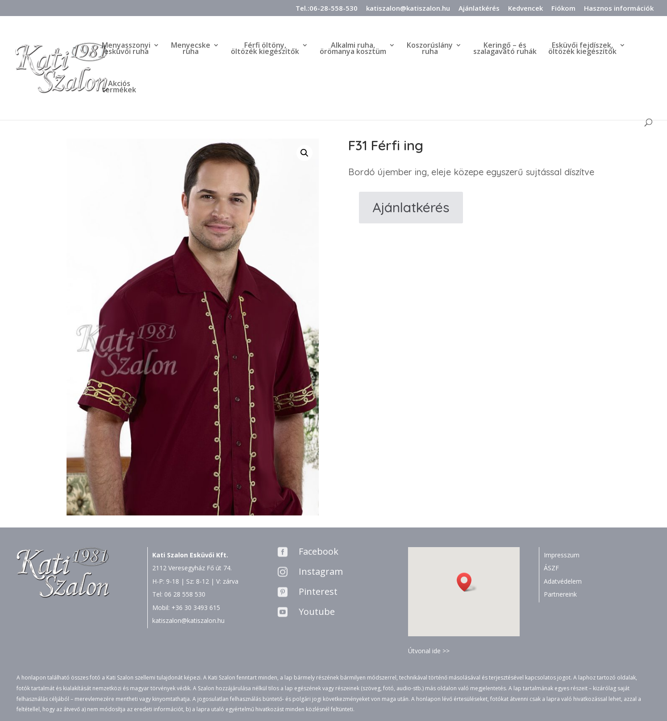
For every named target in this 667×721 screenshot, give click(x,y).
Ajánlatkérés (479, 8)
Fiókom (563, 8)
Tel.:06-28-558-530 (327, 8)
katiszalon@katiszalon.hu (408, 8)
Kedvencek (525, 8)
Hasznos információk (619, 8)
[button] (467, 582)
